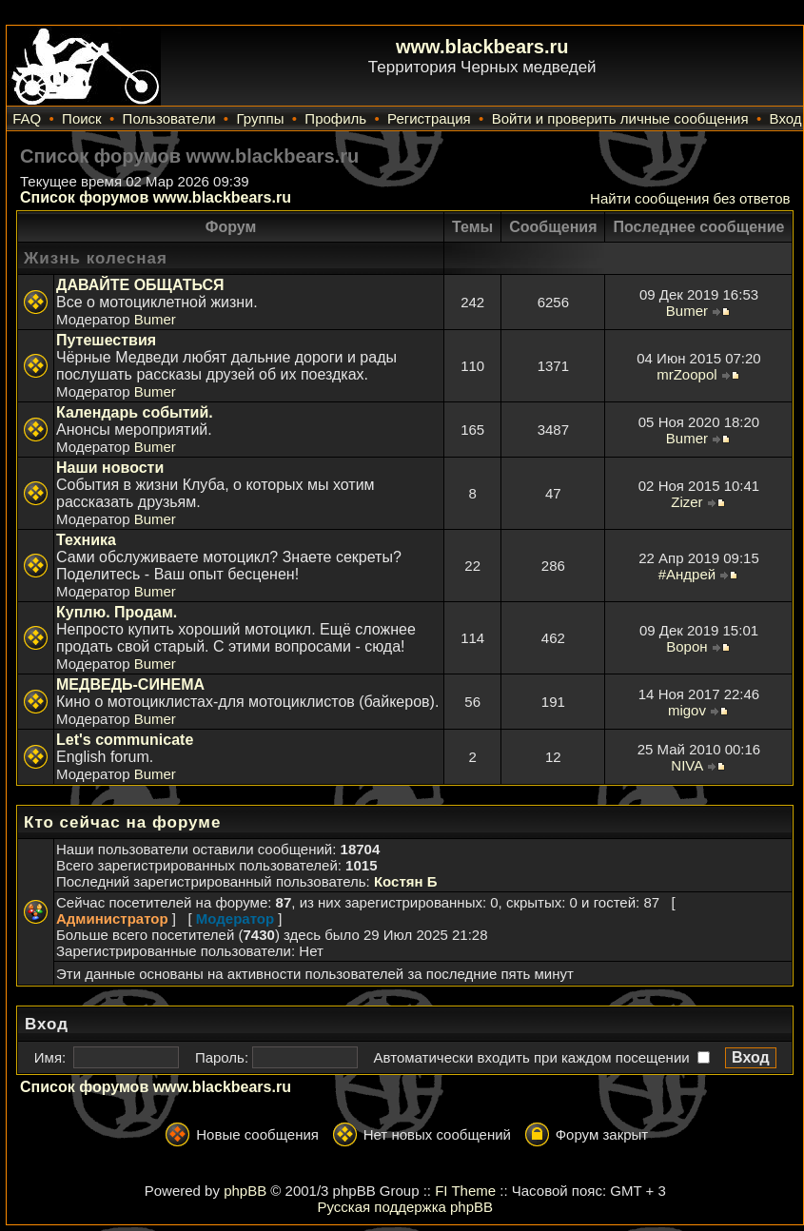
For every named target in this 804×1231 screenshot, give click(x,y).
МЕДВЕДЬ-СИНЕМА (130, 684)
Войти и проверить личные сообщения (620, 118)
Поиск (82, 118)
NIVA (686, 765)
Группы (260, 118)
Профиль (335, 118)
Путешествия (106, 340)
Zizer (686, 502)
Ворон (686, 646)
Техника (86, 540)
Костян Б (406, 881)
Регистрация (429, 118)
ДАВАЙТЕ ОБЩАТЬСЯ (140, 285)
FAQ (26, 118)
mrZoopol (686, 374)
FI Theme (465, 1190)
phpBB (245, 1190)
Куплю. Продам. (116, 612)
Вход (786, 118)
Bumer (155, 319)
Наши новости (110, 467)
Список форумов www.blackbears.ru (155, 197)
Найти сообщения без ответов (690, 198)
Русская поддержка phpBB (405, 1207)
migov (687, 710)
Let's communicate (124, 740)
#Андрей (687, 574)
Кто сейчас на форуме (122, 822)
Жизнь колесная (95, 258)
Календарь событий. (134, 412)
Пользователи (169, 118)
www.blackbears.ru (482, 46)
